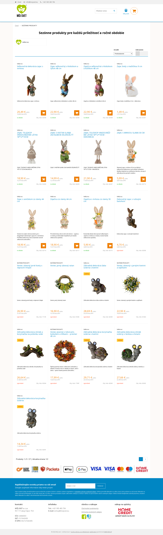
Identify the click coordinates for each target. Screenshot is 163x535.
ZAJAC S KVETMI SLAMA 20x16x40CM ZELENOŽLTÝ (61, 133)
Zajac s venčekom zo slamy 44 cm (30, 200)
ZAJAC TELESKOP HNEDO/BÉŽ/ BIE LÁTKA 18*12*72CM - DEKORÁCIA (97, 134)
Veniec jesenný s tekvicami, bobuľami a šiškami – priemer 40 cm (63, 334)
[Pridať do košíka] (43, 112)
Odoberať (100, 486)
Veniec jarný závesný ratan (62, 265)
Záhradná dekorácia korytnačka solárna (31, 399)
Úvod (19, 2)
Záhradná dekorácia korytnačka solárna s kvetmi (98, 333)
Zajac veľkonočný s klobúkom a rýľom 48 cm (64, 67)
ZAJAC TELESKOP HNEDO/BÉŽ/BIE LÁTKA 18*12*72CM (27, 134)
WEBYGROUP (108, 532)
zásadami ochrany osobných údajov (85, 491)
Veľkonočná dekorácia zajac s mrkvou (30, 67)
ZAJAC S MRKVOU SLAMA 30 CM (130, 132)
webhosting (93, 532)
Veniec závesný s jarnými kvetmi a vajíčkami (131, 266)
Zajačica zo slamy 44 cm (61, 199)
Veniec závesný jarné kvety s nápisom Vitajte (29, 266)
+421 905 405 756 (49, 2)
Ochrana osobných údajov (92, 512)
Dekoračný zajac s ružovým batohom (129, 200)
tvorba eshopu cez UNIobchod (80, 532)
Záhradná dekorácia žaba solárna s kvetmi (95, 266)
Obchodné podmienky (90, 508)
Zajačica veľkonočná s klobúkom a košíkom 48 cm (98, 67)
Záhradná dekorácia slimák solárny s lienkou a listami (129, 333)
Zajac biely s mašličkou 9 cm (129, 66)
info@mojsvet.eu (32, 2)
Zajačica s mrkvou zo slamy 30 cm (97, 200)
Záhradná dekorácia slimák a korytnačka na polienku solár (30, 333)
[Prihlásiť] (126, 11)
